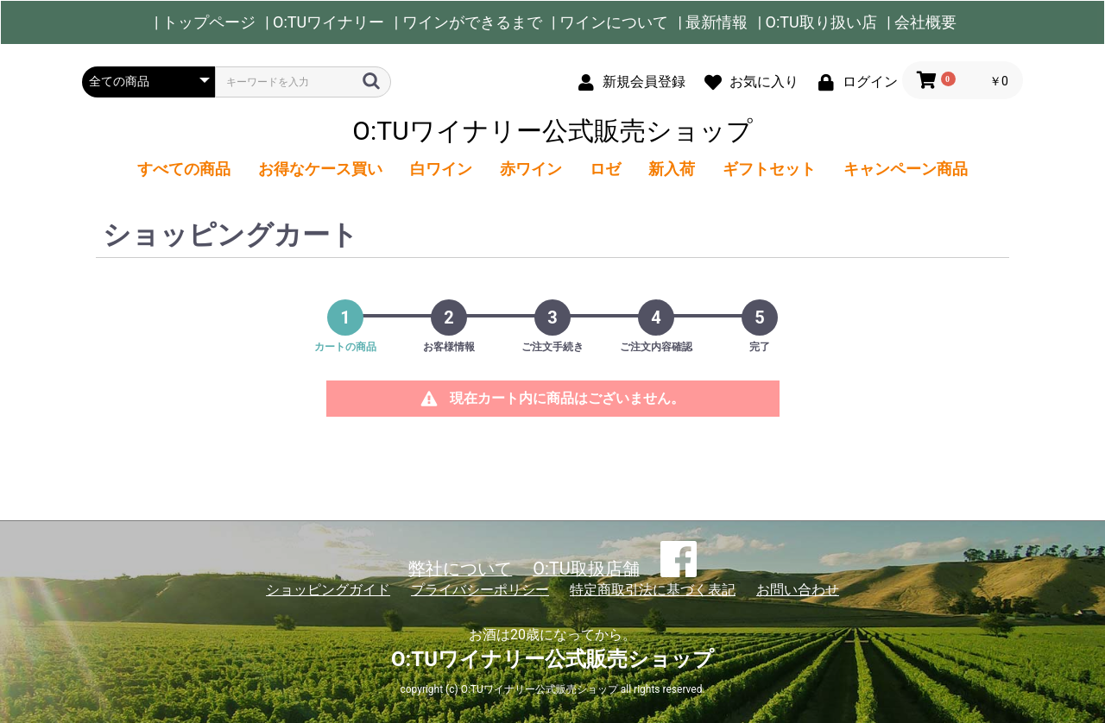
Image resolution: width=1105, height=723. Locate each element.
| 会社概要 (922, 22)
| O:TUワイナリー (324, 22)
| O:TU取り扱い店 (817, 22)
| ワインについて (610, 22)
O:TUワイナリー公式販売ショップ (552, 130)
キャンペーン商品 (905, 169)
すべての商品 (183, 169)
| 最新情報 (713, 22)
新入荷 (671, 169)
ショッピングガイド (328, 590)
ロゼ (605, 169)
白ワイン (441, 169)
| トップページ (205, 22)
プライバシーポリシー (480, 590)
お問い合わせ (797, 590)
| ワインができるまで (468, 22)
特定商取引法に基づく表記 (653, 590)
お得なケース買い (320, 169)
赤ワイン (531, 169)
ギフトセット (769, 169)
